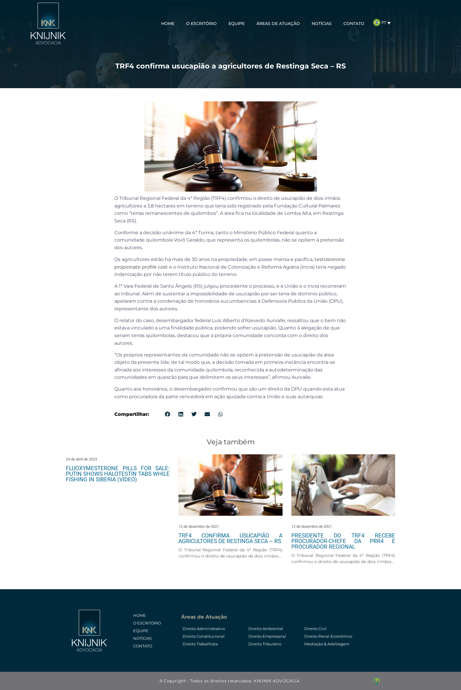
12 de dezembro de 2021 (198, 526)
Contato (353, 23)
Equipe (236, 23)
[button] (167, 414)
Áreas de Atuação (278, 23)
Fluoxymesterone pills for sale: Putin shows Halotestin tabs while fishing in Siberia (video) (118, 474)
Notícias (322, 23)
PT (379, 22)
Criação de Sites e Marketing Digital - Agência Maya (377, 681)
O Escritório (201, 23)
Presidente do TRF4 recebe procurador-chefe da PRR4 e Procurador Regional (343, 541)
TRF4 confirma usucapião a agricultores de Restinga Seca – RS (230, 538)
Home (167, 23)
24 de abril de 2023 (81, 459)
